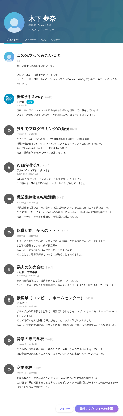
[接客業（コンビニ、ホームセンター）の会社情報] (9, 300)
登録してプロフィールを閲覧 (96, 408)
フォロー (64, 408)
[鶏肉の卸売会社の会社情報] (9, 269)
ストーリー (30, 39)
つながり (55, 39)
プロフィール (13, 39)
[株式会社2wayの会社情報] (9, 99)
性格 (43, 39)
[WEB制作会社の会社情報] (9, 167)
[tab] (13, 40)
